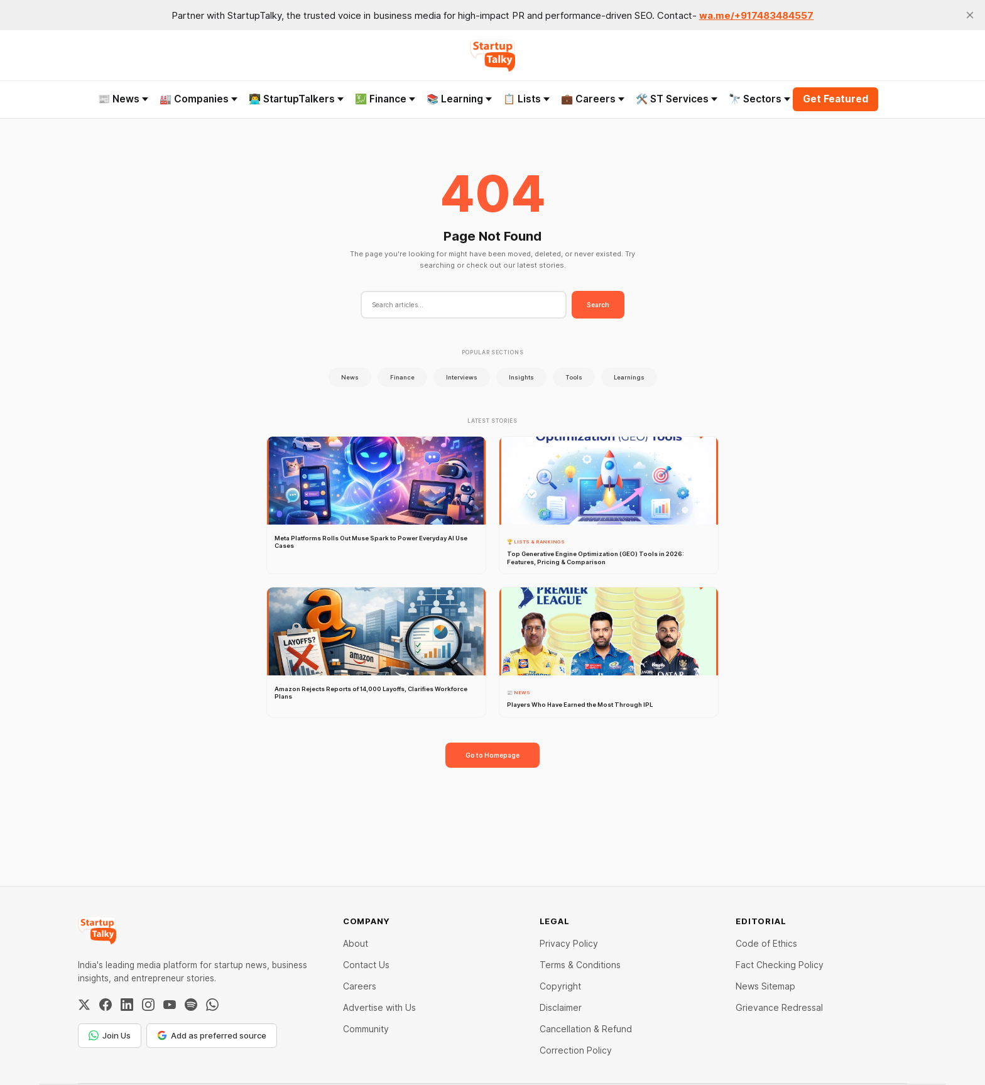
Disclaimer (561, 1007)
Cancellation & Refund (586, 1028)
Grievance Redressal (779, 1007)
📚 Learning (459, 99)
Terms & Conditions (580, 964)
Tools (573, 377)
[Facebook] (105, 1004)
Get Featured (835, 99)
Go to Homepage (492, 755)
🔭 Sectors (759, 99)
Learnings (629, 377)
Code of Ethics (766, 943)
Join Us (110, 1035)
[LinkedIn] (127, 1004)
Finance (402, 377)
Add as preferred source (211, 1035)
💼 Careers (592, 99)
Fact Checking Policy (780, 964)
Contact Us (366, 964)
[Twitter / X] (84, 1004)
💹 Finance (385, 99)
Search (598, 304)
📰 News (123, 99)
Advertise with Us (379, 1007)
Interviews (461, 377)
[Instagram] (148, 1004)
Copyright (560, 986)
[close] (970, 15)
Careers (359, 986)
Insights (521, 377)
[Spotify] (191, 1004)
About (355, 943)
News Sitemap (765, 986)
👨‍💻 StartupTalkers (296, 99)
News (350, 377)
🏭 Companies (198, 99)
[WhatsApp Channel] (212, 1004)
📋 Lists (526, 99)
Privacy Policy (569, 943)
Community (366, 1028)
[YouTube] (169, 1004)
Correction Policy (576, 1050)
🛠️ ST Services (676, 99)
